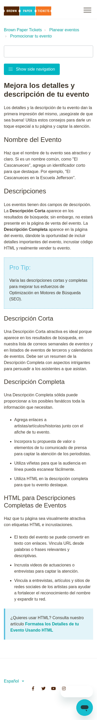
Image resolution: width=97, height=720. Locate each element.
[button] (87, 10)
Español (12, 681)
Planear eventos (64, 30)
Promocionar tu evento (31, 36)
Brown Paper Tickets (23, 30)
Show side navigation (32, 69)
